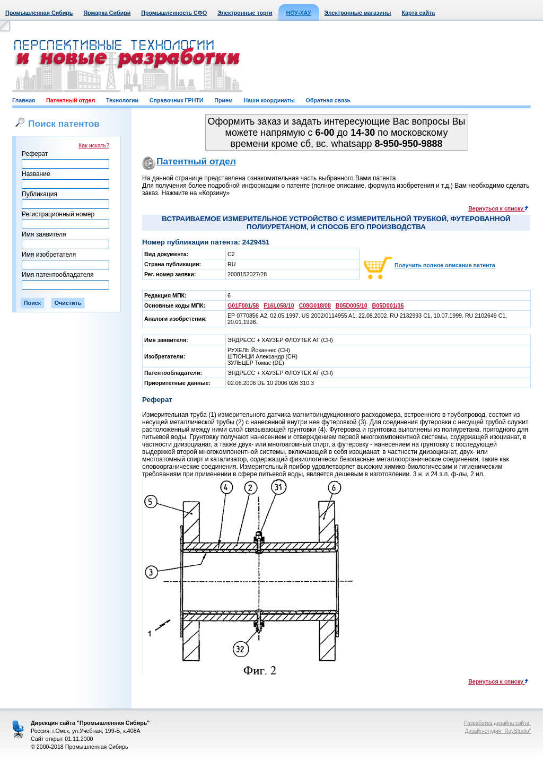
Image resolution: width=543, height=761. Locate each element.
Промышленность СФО (174, 13)
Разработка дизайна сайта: (497, 723)
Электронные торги (244, 13)
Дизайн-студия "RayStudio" (498, 731)
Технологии (122, 100)
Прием (223, 100)
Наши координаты (268, 100)
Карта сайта (418, 13)
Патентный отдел (70, 100)
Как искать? (93, 145)
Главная (23, 100)
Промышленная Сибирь (39, 13)
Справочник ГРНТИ (177, 100)
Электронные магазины (358, 13)
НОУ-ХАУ (298, 13)
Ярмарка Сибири (106, 13)
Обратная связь (328, 100)
